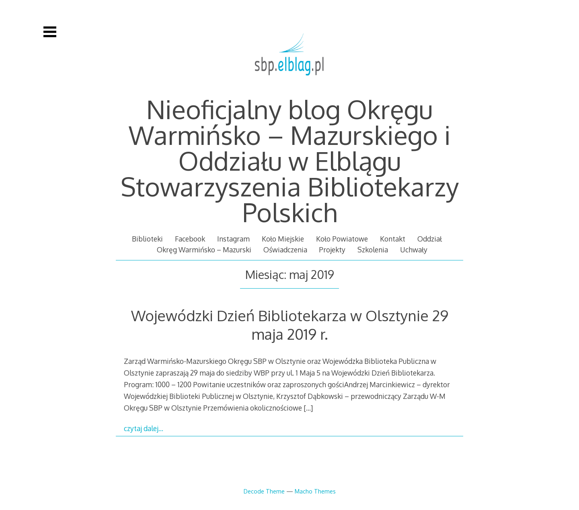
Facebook (190, 238)
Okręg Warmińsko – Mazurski (204, 249)
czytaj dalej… (143, 428)
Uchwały (413, 249)
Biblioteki (147, 238)
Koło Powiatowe (342, 238)
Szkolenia (372, 249)
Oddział (429, 238)
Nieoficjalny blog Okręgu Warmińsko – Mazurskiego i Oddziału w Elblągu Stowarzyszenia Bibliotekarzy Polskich (290, 160)
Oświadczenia (285, 249)
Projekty (332, 249)
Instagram (233, 238)
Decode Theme (264, 491)
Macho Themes (315, 491)
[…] (308, 407)
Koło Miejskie (283, 238)
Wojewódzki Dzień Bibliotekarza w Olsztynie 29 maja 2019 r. (289, 324)
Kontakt (392, 238)
